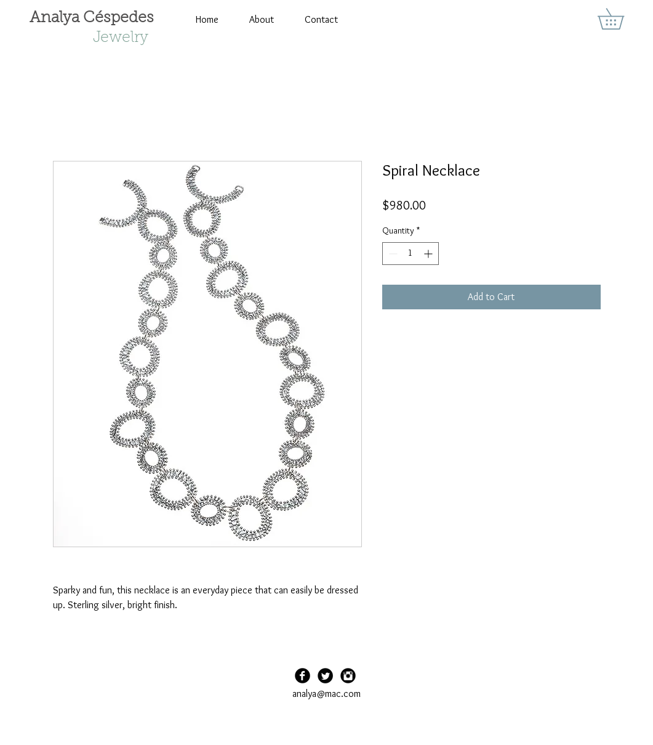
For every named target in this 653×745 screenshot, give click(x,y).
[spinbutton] (410, 253)
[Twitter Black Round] (325, 675)
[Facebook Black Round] (302, 675)
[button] (621, 19)
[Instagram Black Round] (348, 675)
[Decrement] (391, 253)
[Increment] (429, 253)
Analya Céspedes (92, 18)
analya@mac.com (326, 693)
